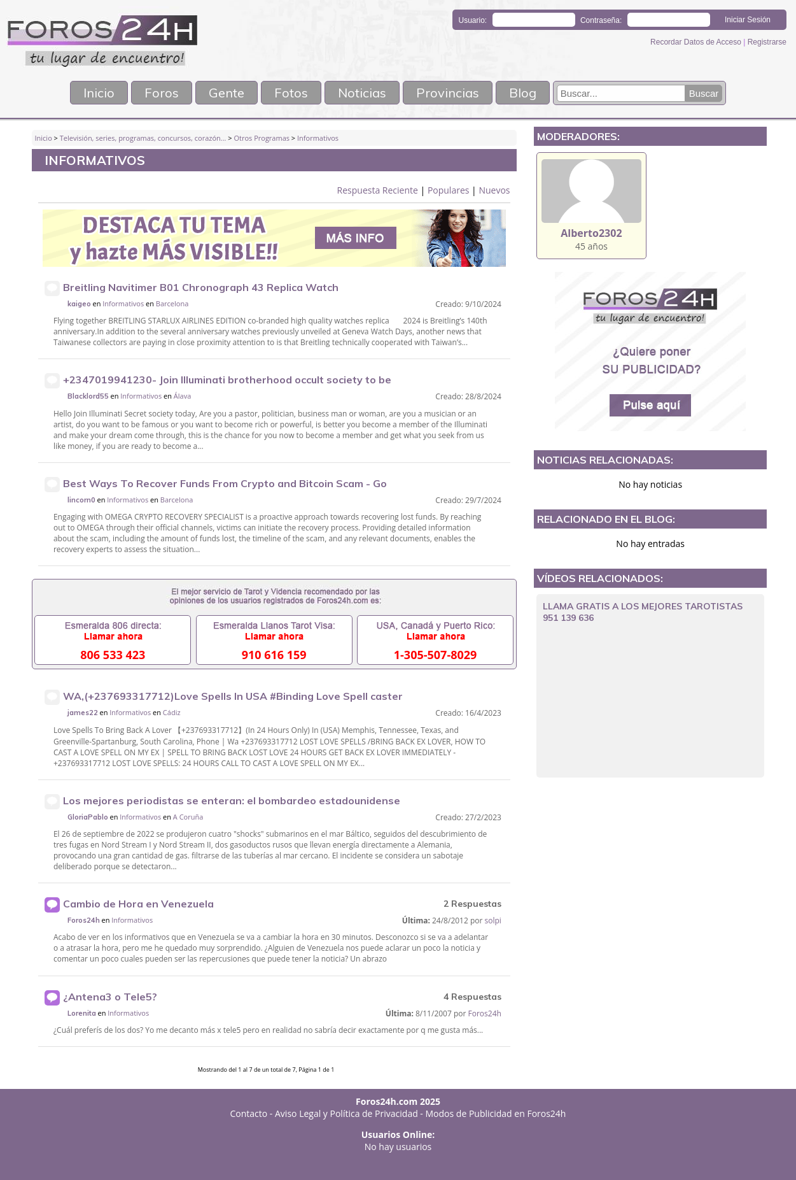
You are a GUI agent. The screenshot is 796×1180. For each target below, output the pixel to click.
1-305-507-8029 (435, 654)
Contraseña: (601, 20)
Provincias (447, 93)
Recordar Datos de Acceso (696, 42)
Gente (226, 93)
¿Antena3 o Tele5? (110, 996)
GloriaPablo (87, 817)
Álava (182, 396)
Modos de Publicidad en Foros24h (496, 1113)
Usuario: (473, 20)
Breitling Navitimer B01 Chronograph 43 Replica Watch (201, 287)
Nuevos (494, 190)
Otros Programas (262, 138)
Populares (449, 190)
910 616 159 (274, 654)
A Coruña (188, 816)
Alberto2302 (591, 233)
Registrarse (767, 42)
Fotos (291, 93)
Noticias (362, 93)
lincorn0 (81, 499)
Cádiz (172, 712)
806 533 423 (112, 654)
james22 (82, 712)
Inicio (99, 93)
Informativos (318, 138)
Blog (522, 93)
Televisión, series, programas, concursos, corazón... (143, 138)
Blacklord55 (88, 396)
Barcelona (172, 303)
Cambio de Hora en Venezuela (138, 903)
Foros (161, 93)
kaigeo (79, 303)
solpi (493, 920)
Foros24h (83, 920)
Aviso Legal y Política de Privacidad (346, 1113)
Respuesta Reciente (377, 190)
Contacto (249, 1113)
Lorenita (81, 1013)
